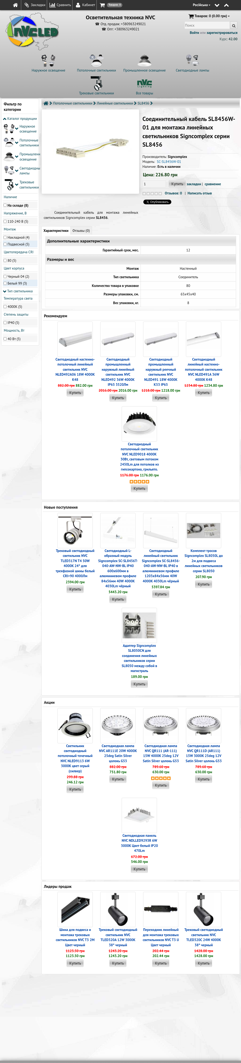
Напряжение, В (15, 143)
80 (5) (12, 190)
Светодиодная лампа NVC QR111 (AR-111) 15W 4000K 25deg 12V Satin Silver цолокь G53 (161, 753)
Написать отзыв (200, 193)
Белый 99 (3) (17, 213)
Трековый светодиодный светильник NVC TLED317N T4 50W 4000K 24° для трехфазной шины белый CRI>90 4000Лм (75, 563)
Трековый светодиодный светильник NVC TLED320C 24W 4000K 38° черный (204, 937)
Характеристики (56, 230)
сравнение (213, 184)
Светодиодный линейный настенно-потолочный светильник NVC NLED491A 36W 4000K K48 (203, 369)
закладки (194, 184)
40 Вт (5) (14, 268)
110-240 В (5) (18, 151)
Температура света (17, 228)
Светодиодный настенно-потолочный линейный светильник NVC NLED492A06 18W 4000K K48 (75, 369)
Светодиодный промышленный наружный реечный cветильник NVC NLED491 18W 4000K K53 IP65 (160, 372)
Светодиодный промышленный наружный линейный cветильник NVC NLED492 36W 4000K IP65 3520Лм (118, 372)
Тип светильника (18, 221)
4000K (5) (15, 236)
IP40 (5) (13, 252)
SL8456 (143, 103)
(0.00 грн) (208, 16)
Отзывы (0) (81, 230)
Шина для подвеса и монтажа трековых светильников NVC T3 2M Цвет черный (75, 937)
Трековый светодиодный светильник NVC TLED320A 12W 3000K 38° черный (118, 937)
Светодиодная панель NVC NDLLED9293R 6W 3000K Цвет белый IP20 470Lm (139, 843)
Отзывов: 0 (173, 193)
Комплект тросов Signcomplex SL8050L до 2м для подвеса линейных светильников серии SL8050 (204, 560)
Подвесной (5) (18, 174)
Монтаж (9, 159)
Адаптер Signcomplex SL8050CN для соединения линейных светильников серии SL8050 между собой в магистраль (139, 658)
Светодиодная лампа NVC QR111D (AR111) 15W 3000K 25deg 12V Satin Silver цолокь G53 (204, 753)
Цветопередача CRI (18, 182)
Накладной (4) (18, 167)
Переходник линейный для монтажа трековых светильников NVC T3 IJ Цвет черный (161, 937)
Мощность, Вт (13, 260)
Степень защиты (15, 244)
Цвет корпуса (13, 198)
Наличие (10, 127)
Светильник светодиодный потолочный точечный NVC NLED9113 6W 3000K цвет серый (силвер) (75, 758)
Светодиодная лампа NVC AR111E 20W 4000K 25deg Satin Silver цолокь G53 (118, 753)
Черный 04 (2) (18, 206)
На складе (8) (18, 135)
